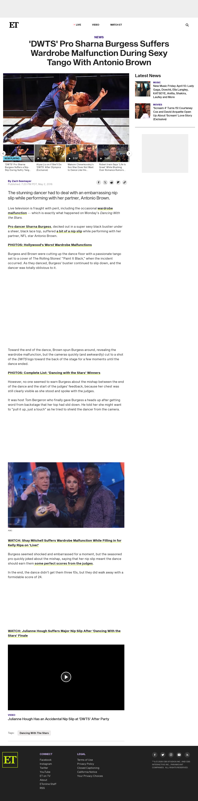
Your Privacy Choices (90, 776)
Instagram (46, 764)
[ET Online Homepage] (14, 25)
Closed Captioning (88, 768)
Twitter (44, 768)
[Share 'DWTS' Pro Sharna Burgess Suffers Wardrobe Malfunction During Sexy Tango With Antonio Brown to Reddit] (111, 183)
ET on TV (45, 776)
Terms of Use (85, 760)
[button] (66, 677)
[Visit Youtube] (179, 755)
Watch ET (116, 25)
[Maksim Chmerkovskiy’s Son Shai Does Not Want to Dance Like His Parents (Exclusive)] (81, 158)
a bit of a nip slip (69, 231)
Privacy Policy (85, 764)
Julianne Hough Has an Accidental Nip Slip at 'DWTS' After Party (58, 719)
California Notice (87, 772)
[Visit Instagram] (171, 755)
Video (95, 25)
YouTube (45, 772)
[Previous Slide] (3, 153)
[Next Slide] (129, 153)
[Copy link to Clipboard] (124, 183)
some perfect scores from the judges (63, 563)
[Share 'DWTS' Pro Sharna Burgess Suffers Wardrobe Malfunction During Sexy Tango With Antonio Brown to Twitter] (105, 183)
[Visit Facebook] (154, 755)
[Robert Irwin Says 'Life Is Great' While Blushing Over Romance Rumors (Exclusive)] (112, 158)
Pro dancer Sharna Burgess (29, 226)
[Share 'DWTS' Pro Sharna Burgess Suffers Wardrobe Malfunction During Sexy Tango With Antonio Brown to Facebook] (98, 183)
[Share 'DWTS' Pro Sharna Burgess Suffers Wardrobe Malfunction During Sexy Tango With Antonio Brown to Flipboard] (118, 183)
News (99, 37)
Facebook (46, 760)
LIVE (78, 25)
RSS (42, 788)
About (43, 780)
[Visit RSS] (187, 755)
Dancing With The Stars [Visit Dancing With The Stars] (34, 733)
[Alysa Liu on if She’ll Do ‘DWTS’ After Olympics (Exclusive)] (49, 158)
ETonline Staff (48, 784)
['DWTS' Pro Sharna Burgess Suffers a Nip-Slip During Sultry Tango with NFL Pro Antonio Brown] (18, 158)
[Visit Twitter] (163, 755)
